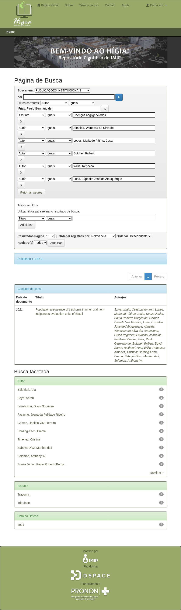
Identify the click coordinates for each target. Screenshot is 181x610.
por (20, 97)
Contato (110, 5)
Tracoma (23, 494)
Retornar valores (31, 192)
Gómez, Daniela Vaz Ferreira (37, 423)
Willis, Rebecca (154, 347)
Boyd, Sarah (26, 398)
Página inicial (47, 5)
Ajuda (125, 5)
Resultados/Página (31, 236)
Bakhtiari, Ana (133, 347)
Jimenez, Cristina (125, 352)
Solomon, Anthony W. (128, 360)
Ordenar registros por (74, 236)
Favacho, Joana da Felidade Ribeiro (41, 414)
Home (10, 31)
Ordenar (122, 236)
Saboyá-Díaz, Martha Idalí (142, 356)
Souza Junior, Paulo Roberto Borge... (42, 464)
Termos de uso (89, 5)
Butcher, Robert (142, 343)
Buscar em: (26, 90)
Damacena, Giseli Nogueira (36, 406)
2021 (21, 524)
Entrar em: (156, 5)
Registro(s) (25, 242)
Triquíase (24, 503)
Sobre (69, 5)
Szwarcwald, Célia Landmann (133, 309)
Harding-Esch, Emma (32, 431)
